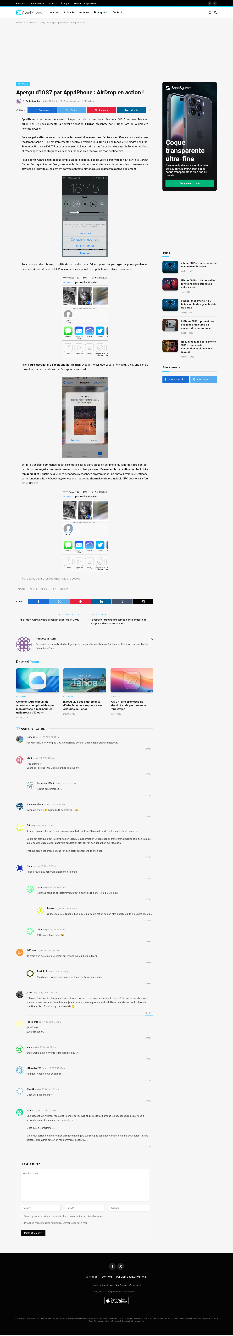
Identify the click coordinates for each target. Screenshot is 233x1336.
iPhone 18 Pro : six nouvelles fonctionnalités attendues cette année (198, 284)
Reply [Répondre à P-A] (149, 858)
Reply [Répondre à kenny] (149, 1147)
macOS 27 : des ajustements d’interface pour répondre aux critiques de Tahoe (83, 706)
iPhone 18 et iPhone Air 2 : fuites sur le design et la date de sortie (198, 304)
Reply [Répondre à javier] (149, 1013)
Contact (117, 12)
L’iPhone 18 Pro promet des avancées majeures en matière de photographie (197, 325)
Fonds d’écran (37, 3)
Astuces (84, 12)
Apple (44, 589)
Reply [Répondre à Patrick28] (149, 984)
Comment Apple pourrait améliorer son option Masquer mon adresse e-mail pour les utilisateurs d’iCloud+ (35, 708)
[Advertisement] (116, 52)
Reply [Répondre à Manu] (149, 1060)
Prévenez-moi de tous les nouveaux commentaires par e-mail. (56, 1223)
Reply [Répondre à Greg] (149, 775)
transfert (64, 589)
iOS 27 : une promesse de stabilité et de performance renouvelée (128, 706)
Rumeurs (53, 3)
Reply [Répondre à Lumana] (149, 750)
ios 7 (53, 589)
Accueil (54, 12)
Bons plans (21, 3)
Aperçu (33, 589)
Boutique (99, 12)
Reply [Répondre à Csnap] (149, 879)
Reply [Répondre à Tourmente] (149, 1039)
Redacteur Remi (33, 101)
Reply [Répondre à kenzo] (149, 921)
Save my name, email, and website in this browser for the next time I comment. (64, 1217)
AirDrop (22, 589)
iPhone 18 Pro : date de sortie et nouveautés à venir (199, 264)
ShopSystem (108, 1285)
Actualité (69, 12)
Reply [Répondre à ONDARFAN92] (149, 1081)
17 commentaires (69, 101)
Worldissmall (135, 1285)
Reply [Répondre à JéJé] (149, 900)
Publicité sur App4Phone (85, 3)
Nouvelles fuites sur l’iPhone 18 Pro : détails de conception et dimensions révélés (198, 346)
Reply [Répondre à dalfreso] (149, 963)
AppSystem (121, 1285)
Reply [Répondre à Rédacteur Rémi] (149, 796)
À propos (65, 3)
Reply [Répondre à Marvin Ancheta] (149, 817)
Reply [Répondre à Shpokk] (149, 1102)
